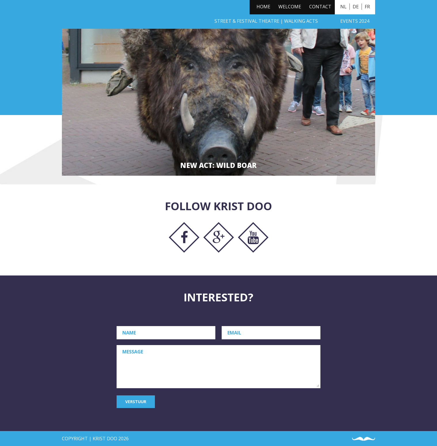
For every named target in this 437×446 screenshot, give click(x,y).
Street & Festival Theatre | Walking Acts (266, 21)
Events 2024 (354, 21)
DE (356, 6)
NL (343, 6)
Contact (320, 6)
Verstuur (135, 401)
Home (263, 6)
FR (367, 6)
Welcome (289, 6)
